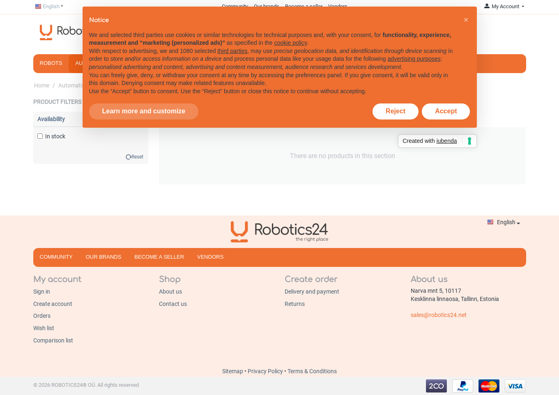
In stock (51, 136)
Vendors (210, 257)
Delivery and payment (312, 291)
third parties (232, 51)
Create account (52, 304)
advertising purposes (413, 58)
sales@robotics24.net (439, 315)
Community (56, 257)
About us (170, 291)
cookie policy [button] (290, 42)
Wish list (43, 328)
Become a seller (159, 257)
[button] (466, 19)
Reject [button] (395, 111)
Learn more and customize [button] (144, 111)
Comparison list (53, 340)
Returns (295, 304)
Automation (73, 85)
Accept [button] (446, 111)
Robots (51, 63)
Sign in (41, 291)
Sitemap (233, 371)
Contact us (173, 304)
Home (41, 85)
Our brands (104, 257)
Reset (137, 157)
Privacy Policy (266, 371)
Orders (42, 315)
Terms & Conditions (312, 371)
